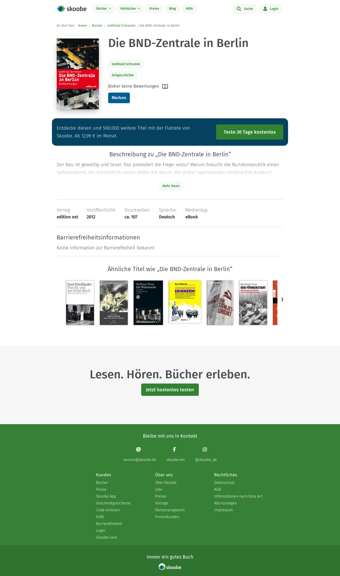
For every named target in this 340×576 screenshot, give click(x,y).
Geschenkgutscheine (113, 503)
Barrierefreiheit (109, 523)
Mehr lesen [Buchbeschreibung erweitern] (170, 186)
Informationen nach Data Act (238, 496)
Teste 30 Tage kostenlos (250, 132)
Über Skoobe (166, 482)
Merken (119, 97)
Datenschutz (224, 482)
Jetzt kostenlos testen (170, 390)
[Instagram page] (206, 454)
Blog (172, 9)
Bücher (102, 9)
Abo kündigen (225, 503)
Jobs (158, 489)
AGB (217, 489)
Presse (160, 496)
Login (270, 8)
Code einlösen (108, 510)
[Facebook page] (175, 454)
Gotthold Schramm (121, 26)
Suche (245, 8)
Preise (154, 9)
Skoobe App (106, 496)
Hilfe (189, 9)
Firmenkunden (167, 517)
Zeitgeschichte (123, 75)
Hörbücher (128, 9)
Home (82, 26)
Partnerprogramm (170, 510)
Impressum (223, 510)
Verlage (161, 503)
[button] (282, 299)
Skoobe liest (106, 537)
